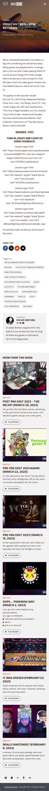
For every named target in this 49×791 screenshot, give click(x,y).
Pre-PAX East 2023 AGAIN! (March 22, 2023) (21, 469)
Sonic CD (21, 296)
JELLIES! (36, 282)
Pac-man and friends (26, 287)
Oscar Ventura (10, 35)
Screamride (9, 296)
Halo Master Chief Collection (17, 282)
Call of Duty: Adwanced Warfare (29, 267)
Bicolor (8, 267)
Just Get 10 (9, 287)
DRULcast (7, 20)
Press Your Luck (11, 292)
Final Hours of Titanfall (15, 277)
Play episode (11, 422)
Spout (32, 296)
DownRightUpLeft (10, 787)
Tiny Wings (27, 306)
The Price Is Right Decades (15, 301)
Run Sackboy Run (29, 292)
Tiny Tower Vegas (12, 306)
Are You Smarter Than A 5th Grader (19, 262)
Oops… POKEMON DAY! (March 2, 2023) (18, 603)
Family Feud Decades (13, 272)
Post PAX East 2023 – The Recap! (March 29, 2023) (21, 403)
